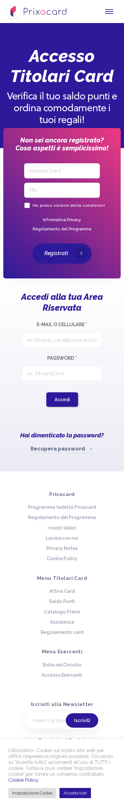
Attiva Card (62, 591)
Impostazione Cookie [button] (32, 793)
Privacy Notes (62, 548)
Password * (62, 358)
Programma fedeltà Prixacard (62, 507)
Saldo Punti (62, 601)
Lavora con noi (62, 538)
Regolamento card (62, 632)
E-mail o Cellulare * (62, 324)
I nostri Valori (62, 528)
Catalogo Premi (62, 611)
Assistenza (62, 622)
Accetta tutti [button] (75, 793)
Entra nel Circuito (62, 664)
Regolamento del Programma (62, 517)
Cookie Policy (62, 558)
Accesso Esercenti (62, 675)
